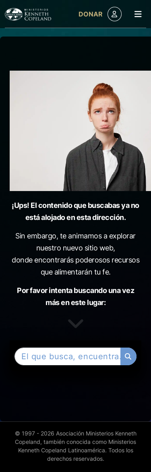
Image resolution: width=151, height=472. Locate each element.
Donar (91, 14)
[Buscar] (128, 356)
